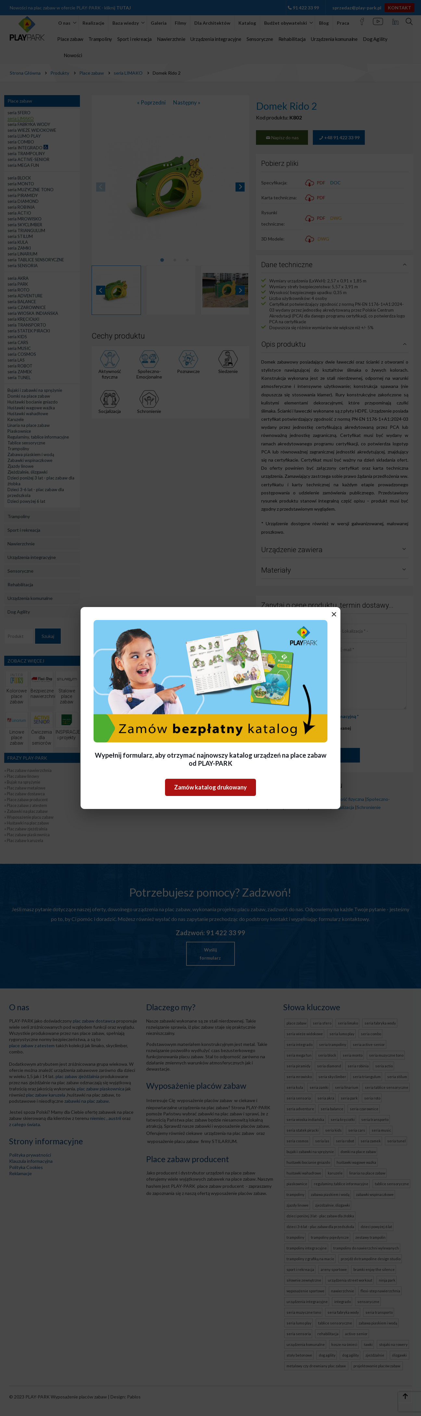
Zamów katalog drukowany (210, 787)
